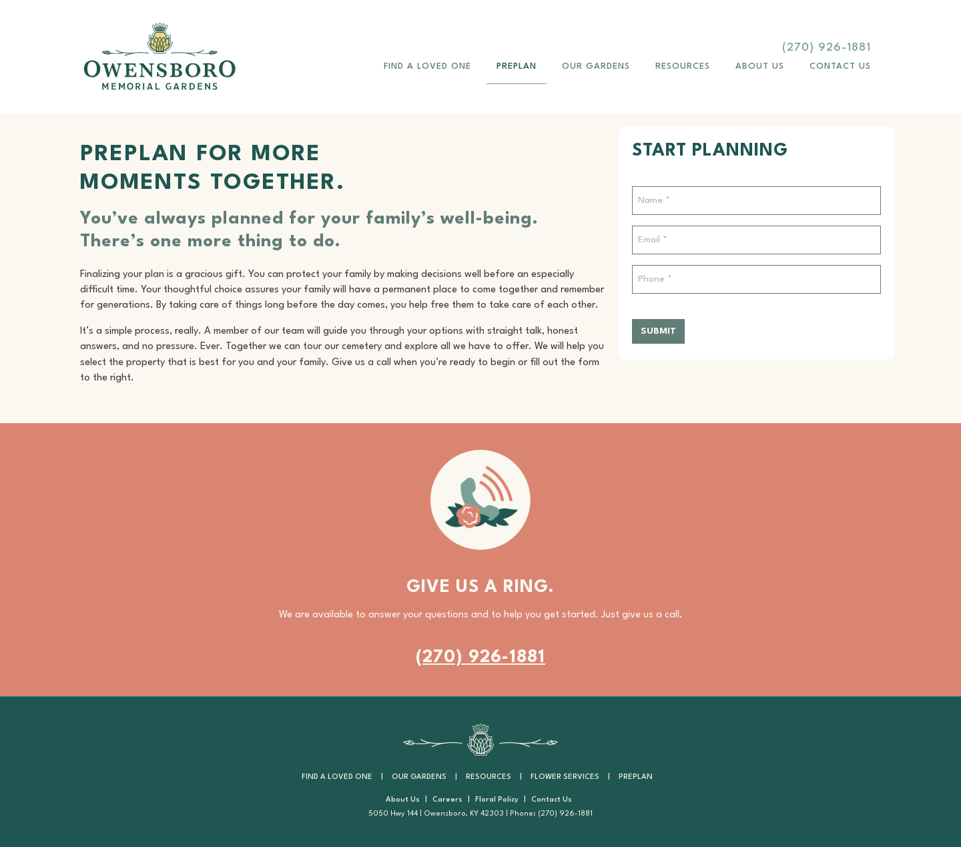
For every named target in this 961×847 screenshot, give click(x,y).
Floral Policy (497, 800)
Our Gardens (596, 66)
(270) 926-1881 (826, 47)
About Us (759, 66)
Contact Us (840, 66)
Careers (447, 800)
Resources (682, 66)
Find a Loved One (427, 66)
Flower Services (565, 777)
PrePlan (517, 66)
